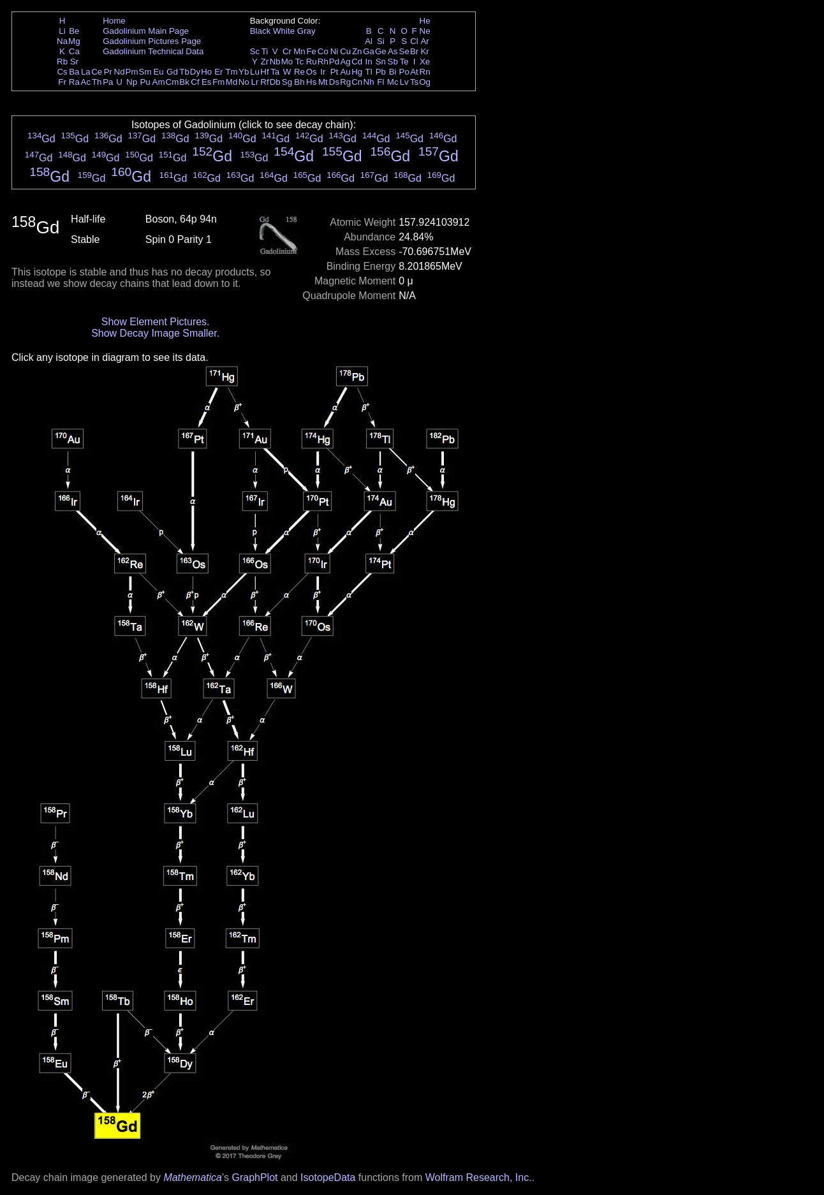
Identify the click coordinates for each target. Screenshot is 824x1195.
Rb (62, 61)
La (86, 72)
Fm (218, 82)
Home (114, 21)
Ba (74, 72)
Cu (345, 51)
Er (218, 72)
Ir (322, 72)
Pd (334, 61)
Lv (404, 82)
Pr (108, 72)
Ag (345, 61)
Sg (287, 82)
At (414, 72)
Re (299, 72)
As (393, 51)
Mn (299, 51)
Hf (264, 72)
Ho (206, 72)
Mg (74, 41)
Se (404, 51)
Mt (323, 82)
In (368, 61)
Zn (357, 51)
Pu (145, 82)
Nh (369, 82)
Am (158, 82)
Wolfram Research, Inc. (478, 1177)
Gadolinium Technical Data (153, 51)
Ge (380, 51)
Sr (74, 61)
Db (275, 82)
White (284, 31)
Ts (414, 82)
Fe (311, 51)
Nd (119, 72)
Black (260, 31)
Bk (184, 82)
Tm (231, 72)
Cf (195, 82)
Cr (287, 51)
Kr (424, 51)
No (244, 82)
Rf (264, 82)
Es (207, 82)
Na (62, 41)
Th (97, 82)
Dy (195, 72)
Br (414, 51)
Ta (274, 72)
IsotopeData (327, 1177)
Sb (393, 61)
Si (381, 41)
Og (424, 82)
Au (345, 72)
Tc (299, 61)
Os (311, 72)
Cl (414, 41)
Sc (255, 51)
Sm (145, 72)
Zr (265, 61)
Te (404, 61)
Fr (62, 82)
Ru (311, 61)
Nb (275, 61)
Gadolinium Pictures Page (152, 41)
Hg (356, 72)
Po (404, 72)
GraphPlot (254, 1177)
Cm (172, 82)
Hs (311, 82)
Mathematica (192, 1177)
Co (323, 51)
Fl (380, 82)
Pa (108, 82)
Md (232, 82)
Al (368, 41)
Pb (381, 72)
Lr (255, 82)
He (425, 21)
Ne (425, 31)
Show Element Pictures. (155, 321)
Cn (356, 82)
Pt (334, 72)
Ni (334, 51)
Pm (132, 72)
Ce (96, 72)
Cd (356, 61)
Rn (425, 72)
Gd (172, 72)
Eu (158, 72)
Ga (368, 51)
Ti (265, 51)
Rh (323, 61)
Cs (62, 72)
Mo (287, 61)
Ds (334, 82)
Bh (299, 82)
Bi (393, 72)
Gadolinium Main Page (146, 31)
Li (62, 31)
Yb (244, 72)
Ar (424, 41)
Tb (184, 72)
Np (131, 82)
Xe (425, 61)
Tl (368, 72)
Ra (74, 82)
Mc (393, 82)
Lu (255, 72)
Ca (74, 51)
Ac (86, 82)
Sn (381, 61)
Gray (306, 31)
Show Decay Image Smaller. (155, 333)
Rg (345, 82)
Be (74, 31)
